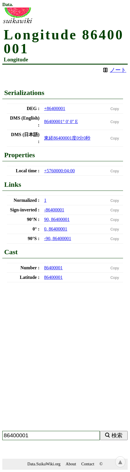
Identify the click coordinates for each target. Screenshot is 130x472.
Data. (7, 4)
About (71, 464)
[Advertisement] (65, 359)
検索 (116, 435)
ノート (118, 70)
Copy (114, 109)
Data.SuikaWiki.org (44, 464)
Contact (87, 464)
